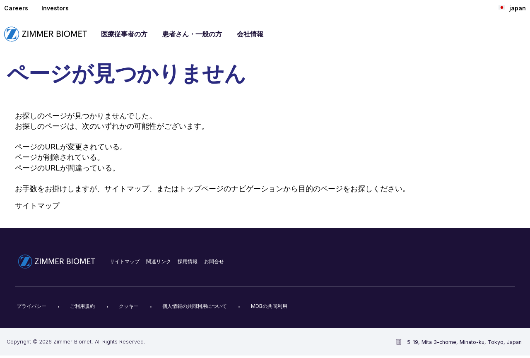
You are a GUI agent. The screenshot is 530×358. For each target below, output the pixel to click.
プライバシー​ (31, 306)
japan (512, 8)
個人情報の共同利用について (194, 306)
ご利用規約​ (82, 306)
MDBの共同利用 (269, 306)
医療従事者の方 (124, 34)
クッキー (129, 306)
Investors (55, 8)
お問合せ (214, 261)
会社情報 (250, 34)
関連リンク (158, 261)
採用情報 (188, 261)
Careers (16, 8)
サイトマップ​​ (125, 261)
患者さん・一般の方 (192, 34)
